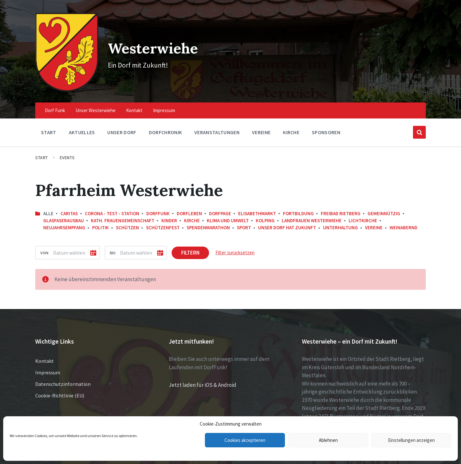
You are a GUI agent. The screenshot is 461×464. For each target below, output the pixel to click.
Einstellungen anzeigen (411, 440)
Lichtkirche (363, 213)
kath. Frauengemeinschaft (122, 213)
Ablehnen (328, 440)
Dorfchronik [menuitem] (165, 124)
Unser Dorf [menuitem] (121, 124)
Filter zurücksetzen (235, 244)
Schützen (127, 220)
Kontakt (44, 353)
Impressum (47, 365)
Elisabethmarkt (257, 205)
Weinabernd (403, 220)
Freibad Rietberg (340, 205)
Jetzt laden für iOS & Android (202, 377)
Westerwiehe (153, 43)
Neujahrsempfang (64, 220)
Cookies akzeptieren (244, 440)
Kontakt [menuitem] (134, 103)
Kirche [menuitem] (291, 124)
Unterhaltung (340, 220)
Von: (44, 244)
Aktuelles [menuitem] (82, 124)
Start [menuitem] (48, 124)
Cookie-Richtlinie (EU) (59, 388)
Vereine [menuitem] (261, 124)
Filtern (190, 244)
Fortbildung (298, 205)
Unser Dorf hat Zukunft (287, 220)
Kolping (265, 213)
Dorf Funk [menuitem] (55, 103)
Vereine (374, 220)
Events (67, 150)
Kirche (192, 213)
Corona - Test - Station (112, 205)
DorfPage (220, 205)
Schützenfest (163, 220)
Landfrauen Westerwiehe (312, 213)
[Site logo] (63, 81)
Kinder (169, 213)
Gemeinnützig (384, 205)
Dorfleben (189, 205)
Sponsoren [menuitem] (326, 124)
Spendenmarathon (208, 220)
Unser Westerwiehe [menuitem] (96, 103)
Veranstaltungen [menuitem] (216, 124)
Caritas (69, 205)
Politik (100, 220)
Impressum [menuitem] (164, 103)
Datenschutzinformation (63, 376)
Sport (244, 220)
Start (41, 150)
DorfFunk (158, 205)
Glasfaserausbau (63, 213)
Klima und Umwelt (228, 213)
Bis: (113, 244)
